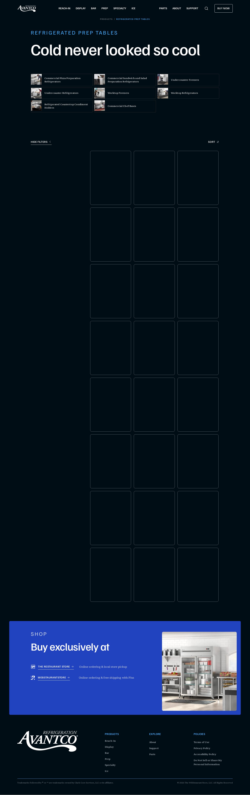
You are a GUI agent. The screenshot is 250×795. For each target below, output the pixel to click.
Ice (106, 771)
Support (154, 748)
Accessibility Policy (205, 754)
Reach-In (110, 741)
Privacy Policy (202, 748)
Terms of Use (201, 742)
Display (109, 747)
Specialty (110, 765)
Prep (107, 759)
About (152, 742)
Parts (152, 754)
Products (106, 19)
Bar (107, 753)
